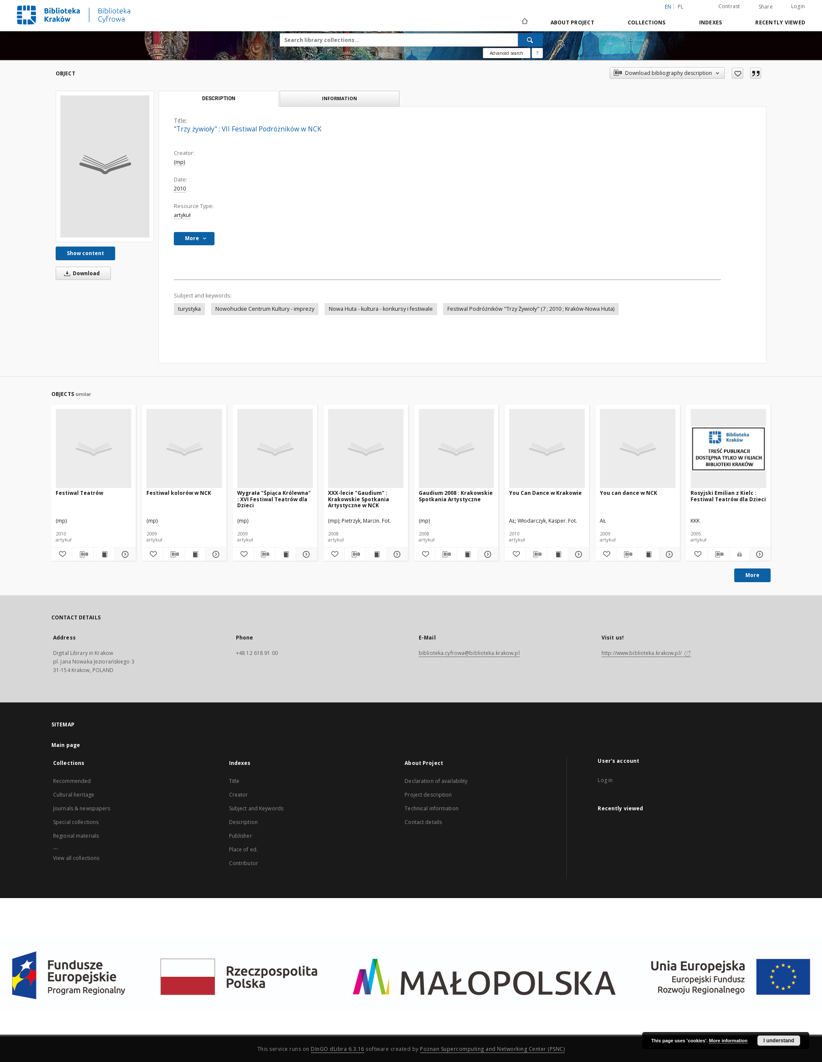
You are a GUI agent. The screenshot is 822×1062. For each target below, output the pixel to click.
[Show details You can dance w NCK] (668, 554)
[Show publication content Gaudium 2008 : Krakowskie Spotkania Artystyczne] (466, 554)
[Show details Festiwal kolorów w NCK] (214, 554)
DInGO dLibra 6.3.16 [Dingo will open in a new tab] (337, 1049)
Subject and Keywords (256, 808)
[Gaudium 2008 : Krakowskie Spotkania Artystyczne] (456, 448)
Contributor (243, 863)
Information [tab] (339, 98)
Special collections (75, 822)
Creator (238, 794)
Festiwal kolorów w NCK (178, 493)
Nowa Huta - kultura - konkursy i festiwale (381, 308)
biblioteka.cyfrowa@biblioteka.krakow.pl (469, 653)
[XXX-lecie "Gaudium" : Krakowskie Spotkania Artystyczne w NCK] (365, 448)
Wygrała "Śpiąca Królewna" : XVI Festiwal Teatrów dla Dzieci (274, 499)
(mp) (179, 162)
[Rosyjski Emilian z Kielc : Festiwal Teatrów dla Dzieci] (728, 448)
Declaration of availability (436, 781)
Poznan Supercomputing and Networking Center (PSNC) (492, 1049)
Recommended (72, 781)
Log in (605, 780)
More (752, 575)
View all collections (76, 858)
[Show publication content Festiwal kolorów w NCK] (195, 554)
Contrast (729, 6)
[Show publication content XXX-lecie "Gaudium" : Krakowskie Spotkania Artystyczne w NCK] (376, 554)
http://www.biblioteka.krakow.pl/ (646, 653)
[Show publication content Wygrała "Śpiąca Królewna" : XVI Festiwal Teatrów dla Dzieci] (285, 554)
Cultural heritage (73, 794)
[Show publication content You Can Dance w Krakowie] (557, 554)
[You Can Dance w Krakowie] (546, 448)
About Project (572, 22)
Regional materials (76, 835)
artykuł (182, 215)
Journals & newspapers (81, 808)
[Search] (530, 40)
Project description (428, 794)
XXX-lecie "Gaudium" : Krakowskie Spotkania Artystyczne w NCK (358, 499)
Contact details (423, 822)
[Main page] (524, 22)
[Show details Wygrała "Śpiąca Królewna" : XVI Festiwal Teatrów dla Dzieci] (305, 554)
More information (728, 1040)
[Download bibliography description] (82, 554)
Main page (65, 745)
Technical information (432, 808)
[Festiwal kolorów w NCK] (184, 448)
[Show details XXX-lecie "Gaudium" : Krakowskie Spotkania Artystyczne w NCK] (396, 554)
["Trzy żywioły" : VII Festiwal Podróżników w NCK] (104, 166)
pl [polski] (681, 6)
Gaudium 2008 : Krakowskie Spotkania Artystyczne (456, 496)
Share (766, 6)
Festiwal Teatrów (79, 493)
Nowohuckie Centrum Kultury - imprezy (264, 308)
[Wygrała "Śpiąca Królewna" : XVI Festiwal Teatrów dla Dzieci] (275, 448)
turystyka (189, 308)
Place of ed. (243, 849)
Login (798, 6)
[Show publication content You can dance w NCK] (648, 554)
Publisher (240, 835)
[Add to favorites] (737, 73)
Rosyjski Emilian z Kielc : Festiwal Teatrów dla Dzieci (728, 496)
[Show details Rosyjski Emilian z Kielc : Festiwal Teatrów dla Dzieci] (758, 554)
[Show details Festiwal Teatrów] (123, 554)
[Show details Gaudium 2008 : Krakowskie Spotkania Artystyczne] (487, 554)
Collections (647, 22)
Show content (85, 253)
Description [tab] (218, 98)
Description (243, 822)
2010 (180, 188)
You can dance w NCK (628, 493)
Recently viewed (780, 22)
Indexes (710, 22)
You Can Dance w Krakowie (545, 493)
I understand (778, 1041)
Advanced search (506, 53)
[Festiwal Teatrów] (93, 448)
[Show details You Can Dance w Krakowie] (577, 554)
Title (234, 781)
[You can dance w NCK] (637, 448)
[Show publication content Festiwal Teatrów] (104, 554)
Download (80, 273)
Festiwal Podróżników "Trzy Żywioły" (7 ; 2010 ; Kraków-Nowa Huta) (530, 308)
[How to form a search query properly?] (537, 53)
